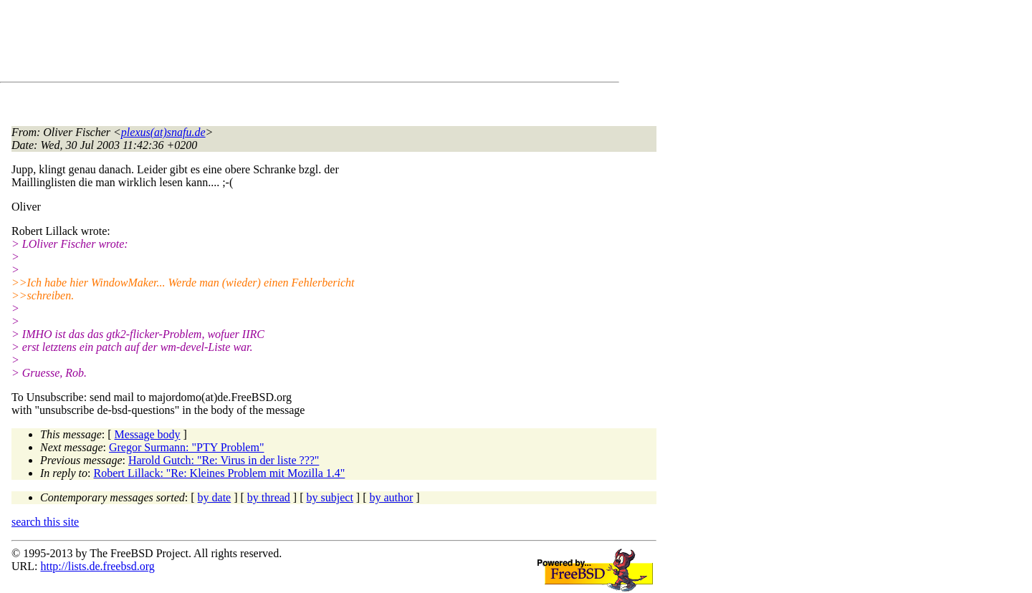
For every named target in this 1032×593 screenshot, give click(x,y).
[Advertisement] (272, 43)
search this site (45, 522)
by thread (268, 497)
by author (391, 497)
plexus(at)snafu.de (163, 132)
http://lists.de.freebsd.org (97, 566)
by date (214, 497)
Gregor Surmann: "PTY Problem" (186, 447)
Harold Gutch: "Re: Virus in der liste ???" (223, 460)
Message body (148, 434)
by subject (330, 497)
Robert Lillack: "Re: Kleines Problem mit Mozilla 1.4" (219, 473)
